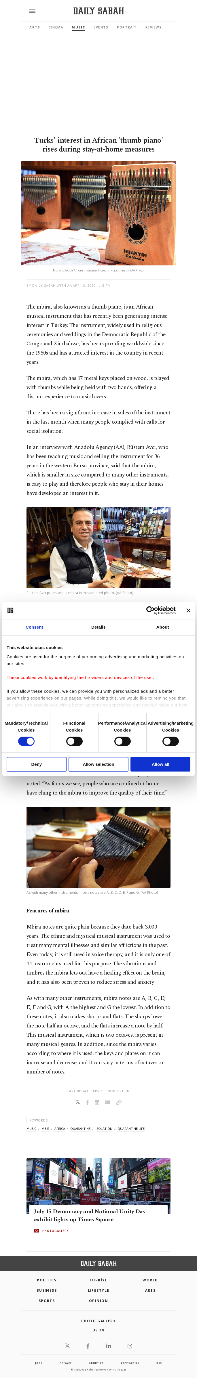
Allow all (160, 764)
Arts (34, 27)
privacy (66, 1362)
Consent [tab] (34, 627)
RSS (159, 1362)
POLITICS (46, 1280)
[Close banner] (188, 610)
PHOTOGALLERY (55, 1231)
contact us (130, 1362)
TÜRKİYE (98, 1280)
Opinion (98, 1300)
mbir (45, 1128)
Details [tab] (98, 627)
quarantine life (131, 1128)
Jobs (38, 1362)
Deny (36, 764)
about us (96, 1362)
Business (47, 1290)
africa (59, 1128)
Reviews (153, 27)
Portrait (127, 27)
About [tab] (162, 627)
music (31, 1128)
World (150, 1280)
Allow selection (98, 764)
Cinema (56, 27)
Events (101, 27)
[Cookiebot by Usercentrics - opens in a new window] (150, 610)
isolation (104, 1128)
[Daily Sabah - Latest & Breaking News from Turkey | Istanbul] (98, 11)
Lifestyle (98, 1290)
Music (78, 27)
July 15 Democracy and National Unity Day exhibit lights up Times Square (89, 1215)
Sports (47, 1300)
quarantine (80, 1128)
